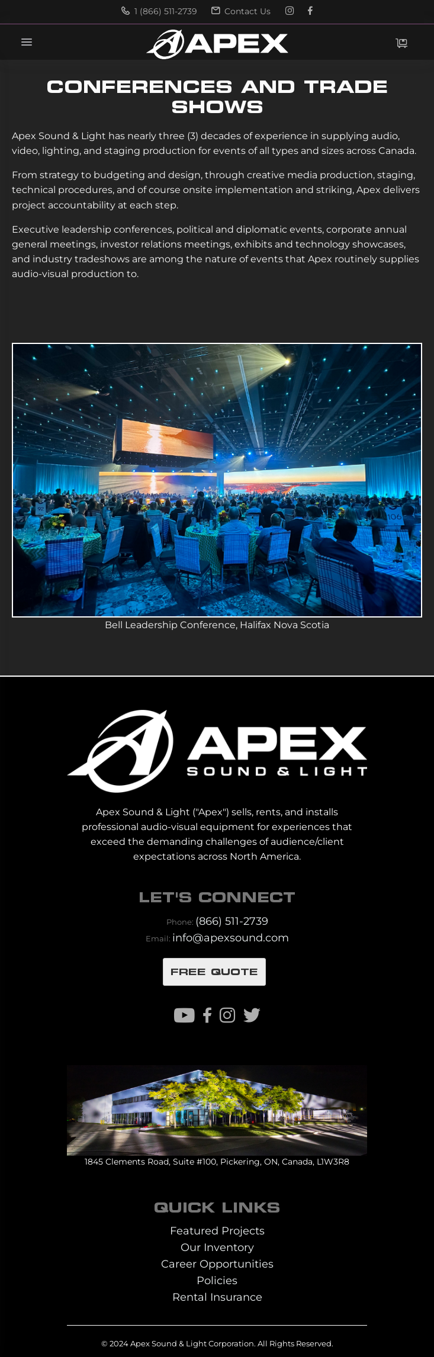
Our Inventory (217, 1247)
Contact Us (241, 11)
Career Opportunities (217, 1264)
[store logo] (217, 44)
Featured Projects (217, 1230)
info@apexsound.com (230, 937)
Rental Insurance (217, 1297)
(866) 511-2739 (231, 921)
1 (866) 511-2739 (159, 11)
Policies (217, 1280)
